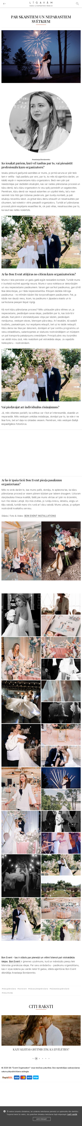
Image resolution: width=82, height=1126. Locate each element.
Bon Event (15, 961)
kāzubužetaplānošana (39, 989)
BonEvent (23, 989)
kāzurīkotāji (8, 993)
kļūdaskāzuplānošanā (60, 989)
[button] (33, 1058)
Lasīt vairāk (72, 1114)
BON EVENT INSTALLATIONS (40, 516)
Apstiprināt (41, 1119)
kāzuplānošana (9, 989)
